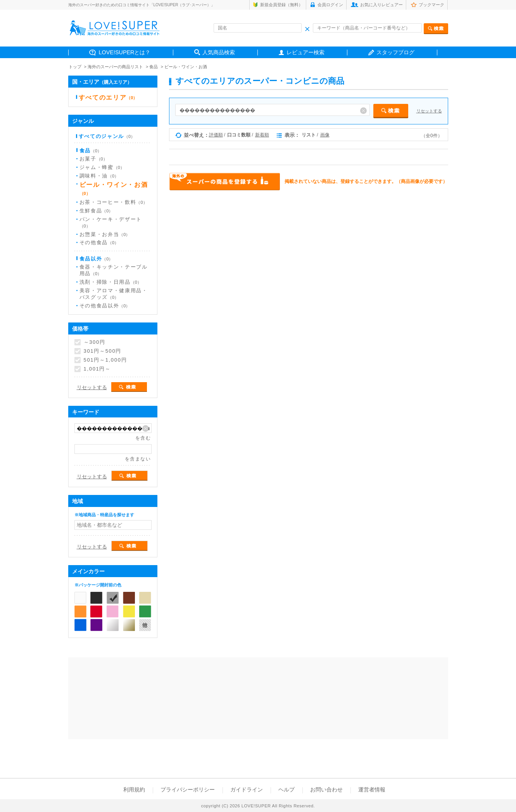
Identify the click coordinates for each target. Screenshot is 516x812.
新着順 (262, 135)
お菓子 (93, 159)
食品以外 (96, 259)
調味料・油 (99, 176)
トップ (75, 66)
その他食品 (99, 242)
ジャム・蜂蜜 (101, 167)
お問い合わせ (326, 789)
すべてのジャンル (107, 136)
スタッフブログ (395, 52)
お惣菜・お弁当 (104, 234)
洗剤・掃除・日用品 (110, 282)
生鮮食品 (96, 211)
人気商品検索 (218, 52)
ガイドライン (246, 789)
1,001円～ (97, 369)
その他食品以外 (104, 306)
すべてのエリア (108, 97)
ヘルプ (286, 789)
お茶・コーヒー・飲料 (113, 202)
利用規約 (134, 789)
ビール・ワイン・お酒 (185, 66)
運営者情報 (371, 789)
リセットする (429, 111)
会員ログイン (330, 4)
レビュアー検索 (305, 52)
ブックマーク (431, 4)
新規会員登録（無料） (281, 4)
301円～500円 (103, 351)
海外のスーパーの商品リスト (115, 66)
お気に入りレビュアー (381, 4)
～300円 (94, 342)
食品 (153, 66)
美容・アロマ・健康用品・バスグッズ (113, 294)
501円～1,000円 (105, 360)
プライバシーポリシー (187, 789)
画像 (325, 135)
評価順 (216, 135)
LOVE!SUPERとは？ (125, 52)
